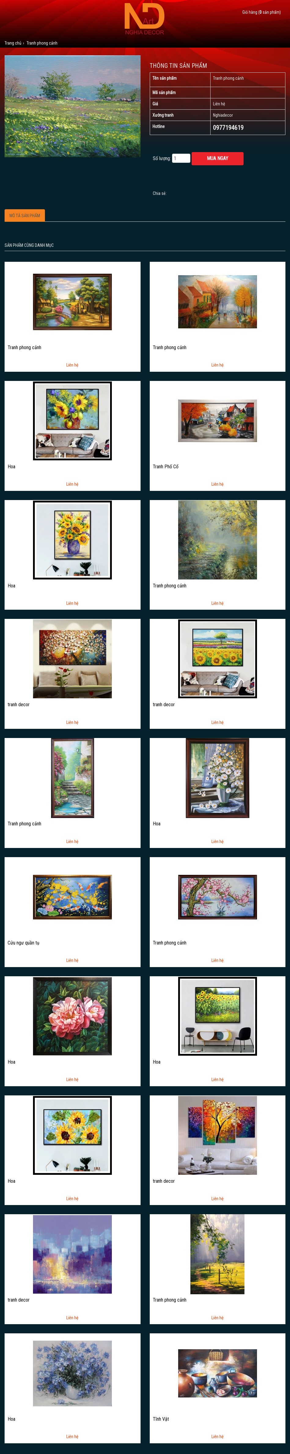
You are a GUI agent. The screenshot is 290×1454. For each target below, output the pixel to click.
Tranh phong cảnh (24, 347)
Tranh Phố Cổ (165, 466)
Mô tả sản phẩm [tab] (24, 215)
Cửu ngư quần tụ (23, 943)
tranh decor (19, 704)
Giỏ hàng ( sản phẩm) (261, 12)
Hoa (11, 466)
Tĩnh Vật (161, 1419)
